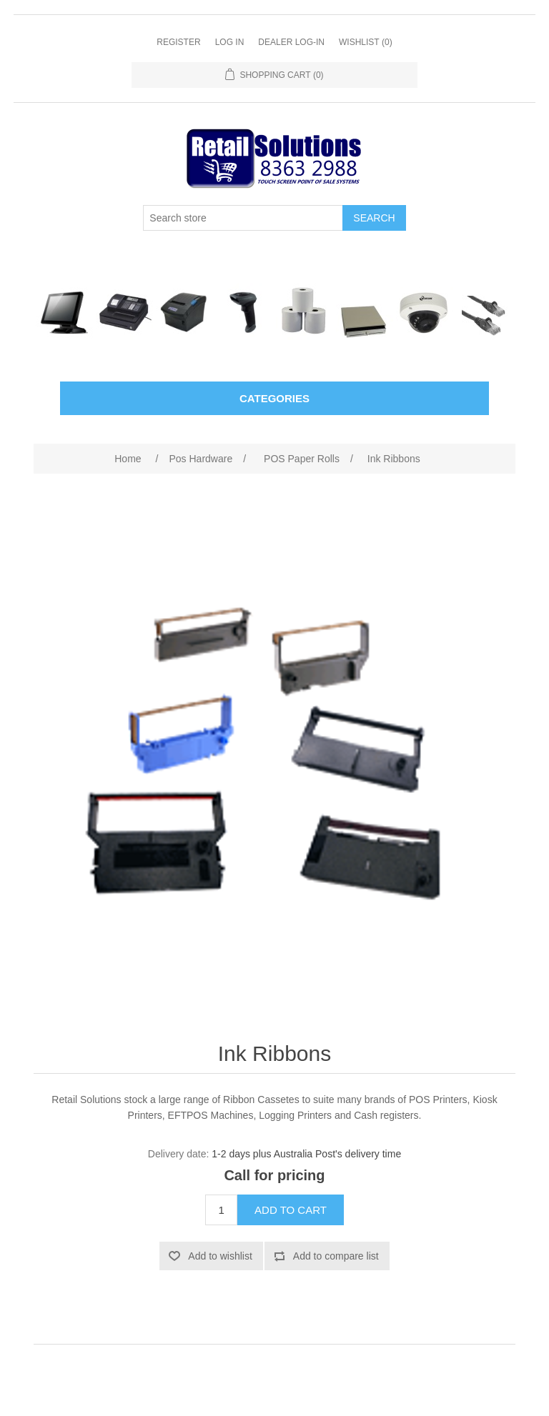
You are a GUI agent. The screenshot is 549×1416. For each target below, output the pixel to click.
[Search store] (243, 218)
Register (178, 42)
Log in (229, 42)
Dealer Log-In (291, 42)
